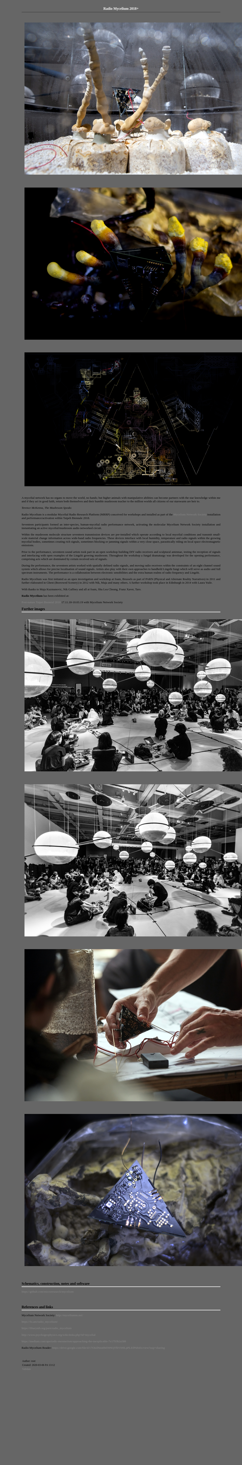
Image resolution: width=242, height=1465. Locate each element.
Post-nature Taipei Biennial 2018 (41, 602)
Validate (26, 1369)
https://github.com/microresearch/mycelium (48, 1291)
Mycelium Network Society (189, 514)
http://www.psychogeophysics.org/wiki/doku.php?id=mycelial (59, 1334)
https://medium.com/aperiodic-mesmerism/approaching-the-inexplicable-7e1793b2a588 (74, 1341)
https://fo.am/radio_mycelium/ (40, 1321)
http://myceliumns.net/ (69, 1315)
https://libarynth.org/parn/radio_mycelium (46, 1328)
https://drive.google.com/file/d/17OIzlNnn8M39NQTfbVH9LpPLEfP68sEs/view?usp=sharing (108, 1347)
